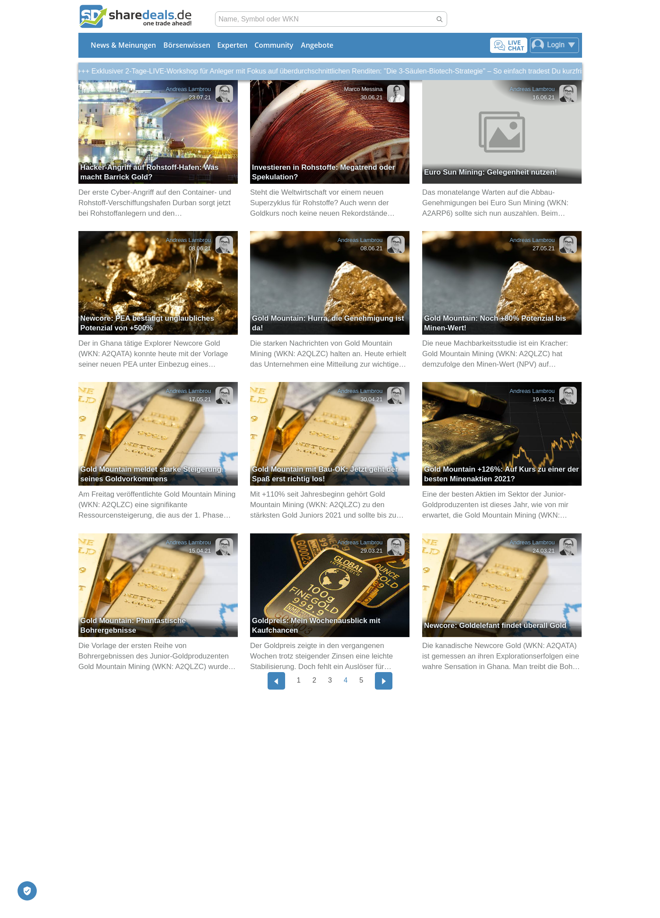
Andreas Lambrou (188, 89)
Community (273, 45)
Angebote (317, 45)
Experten (232, 45)
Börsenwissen (186, 45)
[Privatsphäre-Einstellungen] (27, 890)
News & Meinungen (123, 45)
